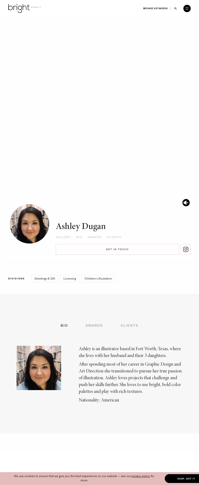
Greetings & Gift (44, 278)
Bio (79, 237)
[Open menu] (187, 8)
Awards (94, 237)
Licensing (70, 278)
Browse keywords (155, 8)
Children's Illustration (98, 278)
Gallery (63, 237)
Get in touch (117, 249)
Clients (114, 237)
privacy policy (140, 476)
